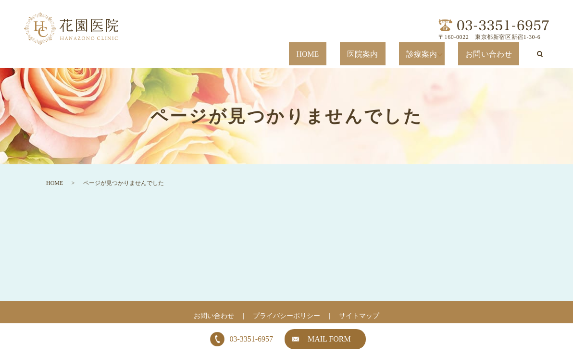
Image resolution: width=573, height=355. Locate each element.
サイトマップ (359, 315)
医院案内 (405, 54)
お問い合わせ (499, 54)
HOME (369, 54)
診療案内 (445, 54)
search (540, 54)
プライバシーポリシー (286, 315)
